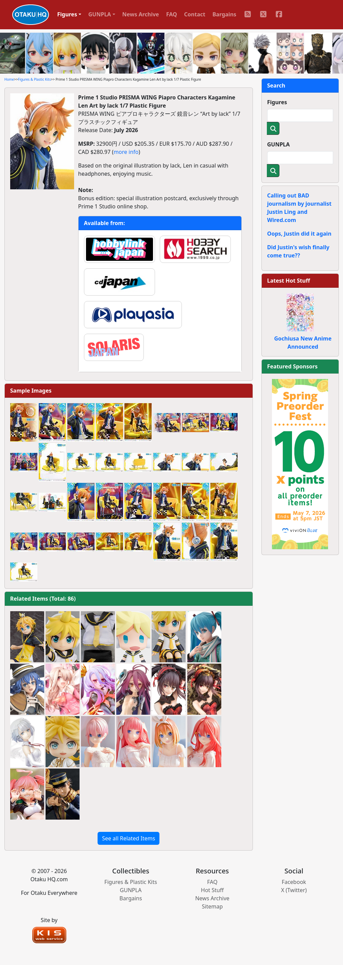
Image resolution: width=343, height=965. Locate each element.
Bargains (224, 14)
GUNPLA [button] (99, 14)
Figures (277, 102)
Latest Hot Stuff (288, 280)
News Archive (140, 14)
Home (9, 79)
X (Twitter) (294, 890)
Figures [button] (67, 14)
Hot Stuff (212, 890)
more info (126, 152)
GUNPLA (278, 144)
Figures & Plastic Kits (34, 79)
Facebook (294, 882)
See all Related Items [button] (128, 838)
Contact (194, 14)
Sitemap (212, 906)
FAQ (171, 14)
